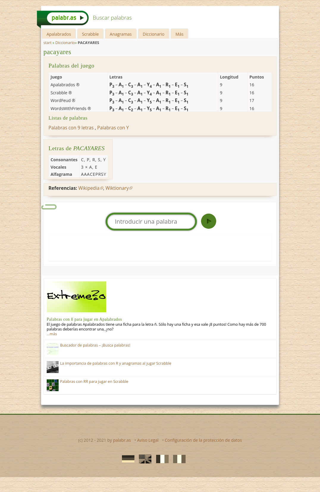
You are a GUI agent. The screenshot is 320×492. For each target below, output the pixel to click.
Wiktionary (117, 188)
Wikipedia (88, 188)
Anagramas (121, 34)
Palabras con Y (113, 127)
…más (52, 333)
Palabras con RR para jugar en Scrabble (94, 381)
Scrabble (90, 34)
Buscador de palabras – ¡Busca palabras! (95, 345)
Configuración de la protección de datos (203, 440)
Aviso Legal (148, 440)
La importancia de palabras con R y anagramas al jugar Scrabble (115, 363)
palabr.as (122, 440)
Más (179, 34)
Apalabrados (58, 34)
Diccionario (153, 34)
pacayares (57, 52)
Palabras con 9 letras (71, 127)
